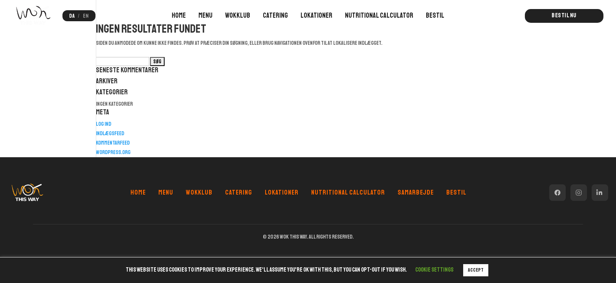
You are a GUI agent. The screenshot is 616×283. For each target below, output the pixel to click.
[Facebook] (557, 192)
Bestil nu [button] (564, 15)
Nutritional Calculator (379, 15)
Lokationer (316, 15)
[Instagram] (578, 192)
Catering (275, 15)
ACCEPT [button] (476, 270)
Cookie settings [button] (434, 270)
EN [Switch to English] (86, 15)
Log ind (103, 124)
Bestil (435, 15)
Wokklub (237, 15)
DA (72, 15)
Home (179, 15)
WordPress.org (113, 152)
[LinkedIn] (600, 192)
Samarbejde (416, 192)
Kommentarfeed (113, 143)
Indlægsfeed (110, 133)
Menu (205, 15)
